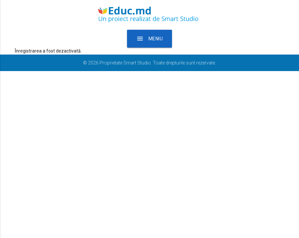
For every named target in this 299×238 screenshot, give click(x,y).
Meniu (149, 39)
